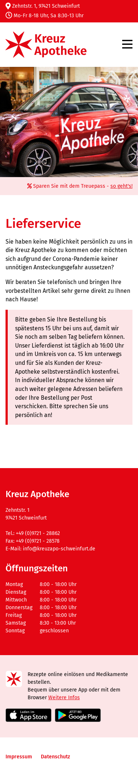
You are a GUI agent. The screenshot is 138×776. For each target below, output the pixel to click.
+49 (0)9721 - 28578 (38, 541)
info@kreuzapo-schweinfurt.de (59, 549)
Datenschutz (55, 757)
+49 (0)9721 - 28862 (38, 533)
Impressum (19, 757)
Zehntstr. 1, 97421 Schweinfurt (43, 6)
